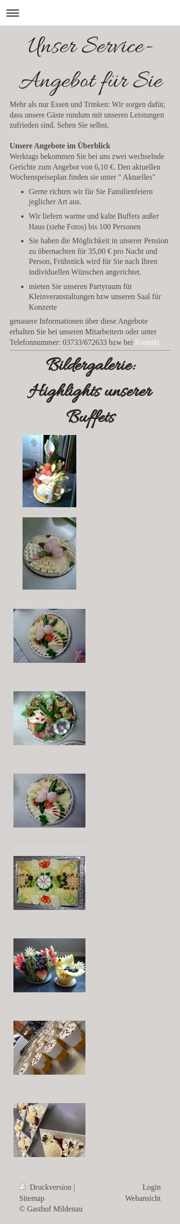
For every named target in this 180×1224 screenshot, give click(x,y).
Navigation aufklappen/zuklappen (90, 12)
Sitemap (31, 1198)
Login (152, 1187)
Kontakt (147, 342)
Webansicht (143, 1198)
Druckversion (46, 1187)
